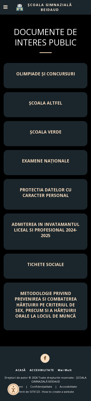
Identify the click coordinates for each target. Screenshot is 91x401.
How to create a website (58, 391)
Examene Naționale (45, 161)
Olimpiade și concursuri (45, 74)
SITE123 (35, 391)
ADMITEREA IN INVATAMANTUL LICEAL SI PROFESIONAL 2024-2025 (45, 229)
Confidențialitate (41, 386)
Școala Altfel (45, 103)
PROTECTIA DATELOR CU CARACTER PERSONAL (46, 192)
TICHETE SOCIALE (45, 264)
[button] (5, 7)
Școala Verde (45, 132)
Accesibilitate (68, 386)
